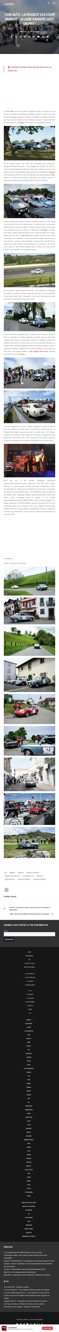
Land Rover (28, 1117)
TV (7, 1281)
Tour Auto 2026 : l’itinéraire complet (16, 1287)
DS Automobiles (29, 1068)
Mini (29, 1143)
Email (5, 931)
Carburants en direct (28, 1236)
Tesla (29, 1184)
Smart (29, 1181)
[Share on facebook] (11, 36)
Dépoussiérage (30, 1002)
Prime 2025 (29, 1225)
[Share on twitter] (16, 36)
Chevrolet (29, 1053)
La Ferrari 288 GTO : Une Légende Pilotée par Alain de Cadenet (26, 1290)
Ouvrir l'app (47, 1328)
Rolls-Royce (29, 1170)
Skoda (29, 1177)
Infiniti (29, 1091)
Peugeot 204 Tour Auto (12, 876)
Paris (53, 175)
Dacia (28, 1065)
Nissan (29, 1147)
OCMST (30, 1009)
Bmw (28, 1042)
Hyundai (28, 1087)
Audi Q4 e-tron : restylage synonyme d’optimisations (20, 1272)
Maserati (29, 1128)
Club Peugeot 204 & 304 (38, 351)
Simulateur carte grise (29, 1202)
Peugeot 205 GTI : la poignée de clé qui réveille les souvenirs (25, 1301)
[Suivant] (29, 914)
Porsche (28, 1162)
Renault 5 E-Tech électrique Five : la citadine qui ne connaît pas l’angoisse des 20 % (29, 1261)
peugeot (21, 872)
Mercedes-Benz (28, 1140)
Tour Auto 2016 (9, 879)
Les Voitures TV (30, 974)
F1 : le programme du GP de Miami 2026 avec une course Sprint (23, 1252)
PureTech (29, 1232)
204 (6, 872)
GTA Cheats (30, 994)
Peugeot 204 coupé (33, 872)
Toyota (29, 1188)
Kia (29, 1102)
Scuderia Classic (30, 985)
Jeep (28, 1098)
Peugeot (21, 122)
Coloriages (28, 1210)
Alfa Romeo (28, 1023)
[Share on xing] (43, 36)
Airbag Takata (29, 1229)
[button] (54, 3)
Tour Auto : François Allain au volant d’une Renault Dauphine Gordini (24, 1269)
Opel (28, 1151)
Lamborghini (29, 1110)
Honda (29, 1083)
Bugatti (28, 1046)
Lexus (29, 1121)
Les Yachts (30, 981)
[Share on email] (47, 36)
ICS (30, 1013)
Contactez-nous (30, 963)
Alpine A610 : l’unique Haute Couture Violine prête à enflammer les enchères (27, 1275)
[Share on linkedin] (29, 36)
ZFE (29, 1214)
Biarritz (12, 872)
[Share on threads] (20, 36)
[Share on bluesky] (38, 36)
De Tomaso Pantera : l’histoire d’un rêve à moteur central (24, 1304)
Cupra (29, 1061)
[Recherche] (48, 3)
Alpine (29, 1027)
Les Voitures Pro (30, 977)
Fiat (29, 1076)
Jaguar (29, 1095)
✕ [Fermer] (56, 1328)
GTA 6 (30, 990)
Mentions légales (29, 967)
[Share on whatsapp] (34, 36)
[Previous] (29, 908)
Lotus (29, 1125)
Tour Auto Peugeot (23, 879)
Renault (28, 1166)
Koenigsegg (28, 1106)
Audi (28, 1035)
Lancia (29, 1113)
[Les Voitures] (10, 3)
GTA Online (30, 998)
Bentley (28, 1038)
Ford (28, 1080)
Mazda (29, 1132)
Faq (30, 959)
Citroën (28, 1057)
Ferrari (29, 1072)
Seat (28, 1173)
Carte (29, 952)
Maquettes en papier (28, 1206)
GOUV (28, 1221)
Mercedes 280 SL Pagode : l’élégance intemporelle (22, 1307)
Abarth (29, 1020)
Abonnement (29, 956)
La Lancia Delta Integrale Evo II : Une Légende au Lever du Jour (27, 1293)
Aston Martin (29, 1031)
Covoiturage (29, 1217)
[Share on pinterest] (25, 36)
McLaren (28, 1136)
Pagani (29, 1155)
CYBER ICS (30, 1005)
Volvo (29, 1196)
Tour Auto (9, 111)
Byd (29, 1050)
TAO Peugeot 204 (28, 876)
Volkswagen (29, 1192)
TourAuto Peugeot (39, 879)
